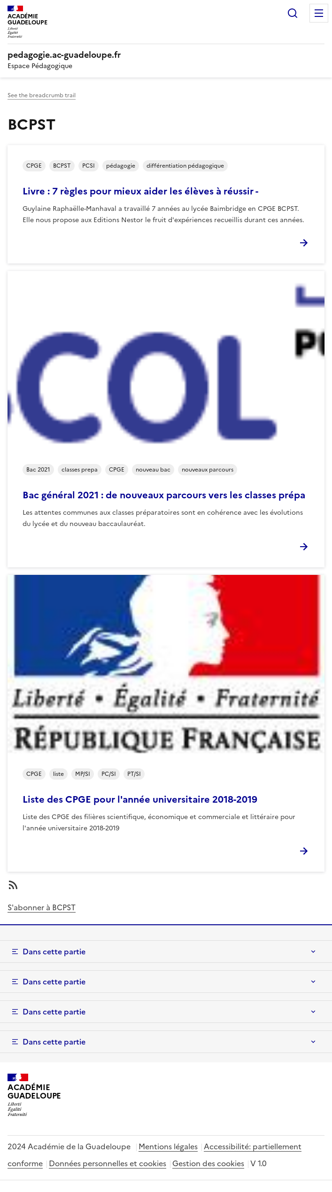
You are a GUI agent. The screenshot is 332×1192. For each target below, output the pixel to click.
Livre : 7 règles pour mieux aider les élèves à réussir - (140, 191)
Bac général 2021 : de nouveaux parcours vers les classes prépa (164, 495)
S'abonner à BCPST (42, 907)
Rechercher (292, 13)
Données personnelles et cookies (107, 1163)
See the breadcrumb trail (42, 95)
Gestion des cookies (208, 1163)
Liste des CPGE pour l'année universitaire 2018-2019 (140, 799)
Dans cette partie (54, 951)
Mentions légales (168, 1146)
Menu (318, 13)
